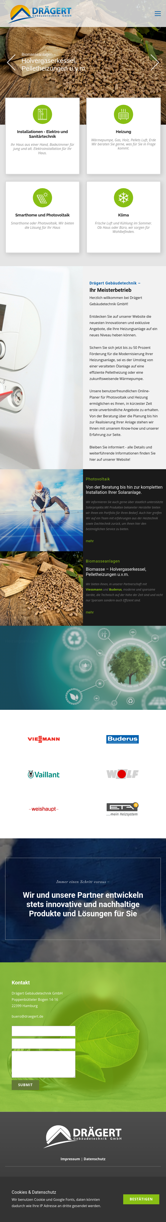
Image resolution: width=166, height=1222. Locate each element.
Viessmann (94, 589)
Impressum (70, 1159)
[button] (11, 62)
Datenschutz (94, 1159)
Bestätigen (141, 1199)
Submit (25, 1084)
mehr (90, 541)
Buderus (115, 589)
